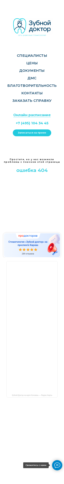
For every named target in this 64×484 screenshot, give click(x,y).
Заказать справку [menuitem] (32, 101)
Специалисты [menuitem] (32, 56)
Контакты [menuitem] (32, 93)
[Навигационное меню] (3, 4)
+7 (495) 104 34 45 (32, 123)
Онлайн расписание (32, 115)
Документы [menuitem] (32, 71)
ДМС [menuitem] (32, 78)
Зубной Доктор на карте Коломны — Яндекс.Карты (32, 395)
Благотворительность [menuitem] (32, 86)
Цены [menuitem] (32, 63)
